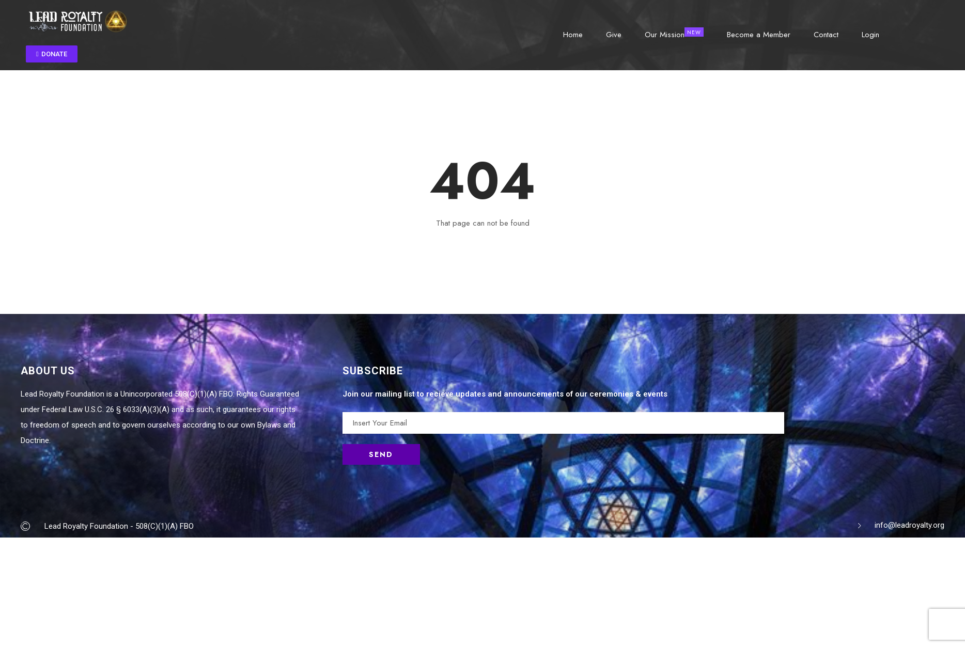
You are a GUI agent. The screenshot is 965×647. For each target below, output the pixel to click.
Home (573, 33)
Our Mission (664, 33)
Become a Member (758, 33)
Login (870, 33)
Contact (826, 33)
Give (613, 33)
